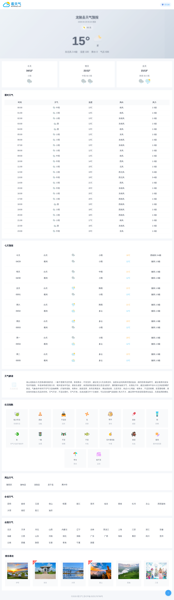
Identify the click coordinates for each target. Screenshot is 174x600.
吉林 (92, 529)
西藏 (23, 543)
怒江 (37, 510)
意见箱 (167, 5)
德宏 (23, 510)
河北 (37, 529)
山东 (37, 536)
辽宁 (78, 529)
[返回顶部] (168, 593)
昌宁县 (51, 485)
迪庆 (51, 510)
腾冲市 (64, 485)
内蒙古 (64, 529)
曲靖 (23, 504)
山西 (51, 529)
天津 (23, 529)
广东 (92, 536)
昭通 (64, 504)
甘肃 (51, 543)
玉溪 (37, 504)
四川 (148, 536)
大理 (9, 510)
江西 (23, 536)
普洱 (92, 504)
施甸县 (23, 485)
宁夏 (78, 543)
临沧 (106, 504)
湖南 (78, 536)
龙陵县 (37, 485)
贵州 (161, 536)
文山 (148, 504)
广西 (106, 536)
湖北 (64, 536)
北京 (9, 529)
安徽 (161, 529)
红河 (134, 504)
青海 (64, 543)
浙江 (148, 529)
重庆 (134, 536)
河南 (51, 536)
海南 (120, 536)
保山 (51, 504)
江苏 (134, 529)
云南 (9, 543)
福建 (9, 536)
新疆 (92, 543)
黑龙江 (106, 529)
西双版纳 (161, 504)
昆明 (9, 504)
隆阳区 (9, 485)
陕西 (37, 543)
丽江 (78, 504)
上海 (120, 529)
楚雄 (120, 504)
